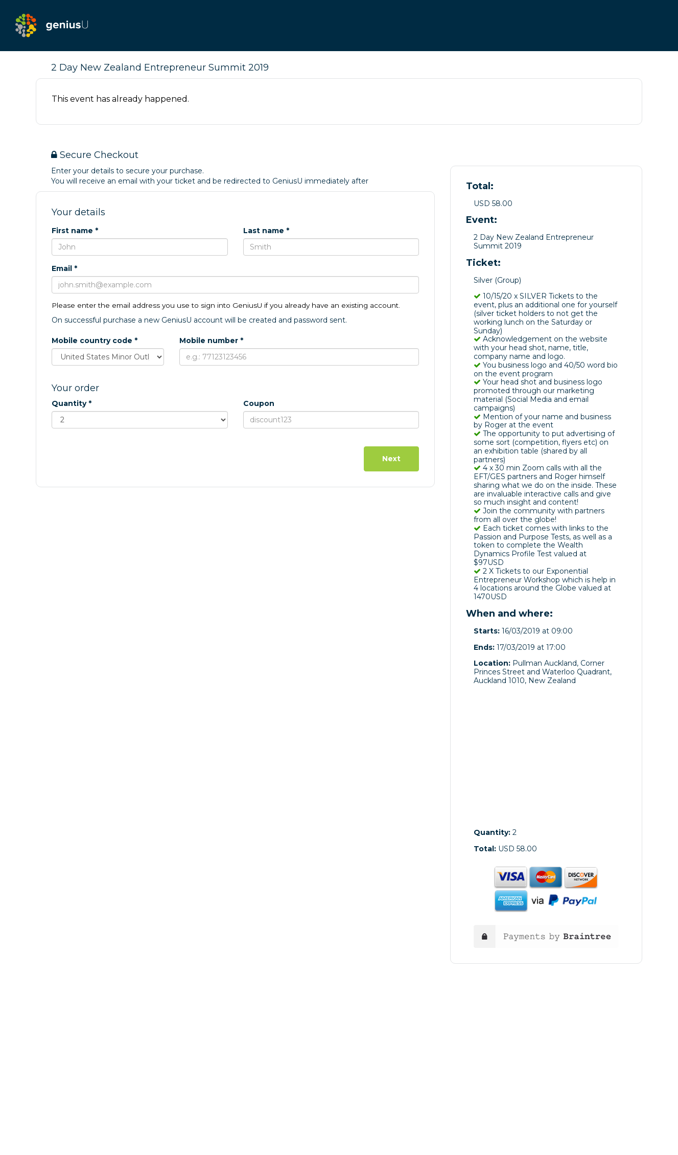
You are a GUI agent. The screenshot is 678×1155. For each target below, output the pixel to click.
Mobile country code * (94, 340)
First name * (75, 230)
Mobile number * (211, 340)
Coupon (258, 403)
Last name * (266, 230)
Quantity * (71, 403)
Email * (64, 268)
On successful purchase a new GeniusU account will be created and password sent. (199, 320)
